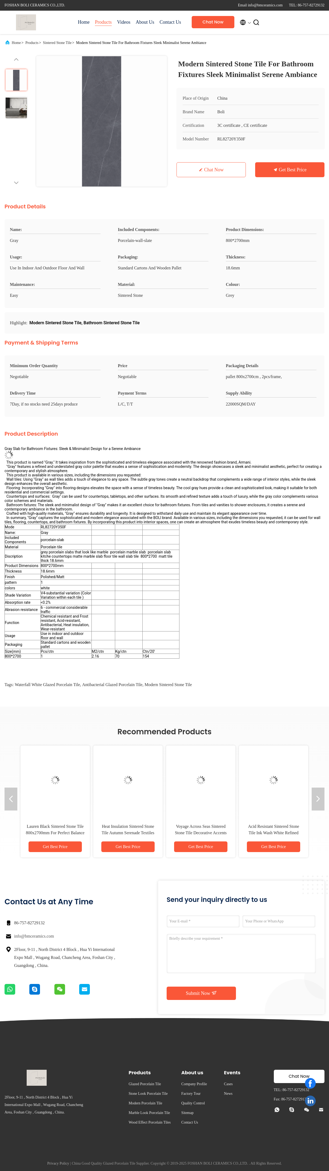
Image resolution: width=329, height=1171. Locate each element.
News (228, 1094)
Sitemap (187, 1113)
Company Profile (194, 1084)
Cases (228, 1084)
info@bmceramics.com (34, 936)
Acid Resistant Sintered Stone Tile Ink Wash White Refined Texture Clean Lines (273, 832)
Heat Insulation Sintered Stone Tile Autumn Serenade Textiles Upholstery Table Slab (128, 832)
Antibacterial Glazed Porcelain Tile (112, 684)
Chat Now (213, 22)
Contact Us (170, 22)
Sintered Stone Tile (57, 43)
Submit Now (201, 993)
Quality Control (193, 1103)
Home (84, 22)
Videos (123, 22)
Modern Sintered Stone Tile (168, 684)
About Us (145, 22)
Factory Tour (190, 1094)
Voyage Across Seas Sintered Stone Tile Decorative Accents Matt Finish (201, 832)
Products (103, 22)
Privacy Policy (58, 1163)
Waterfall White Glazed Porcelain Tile (47, 684)
